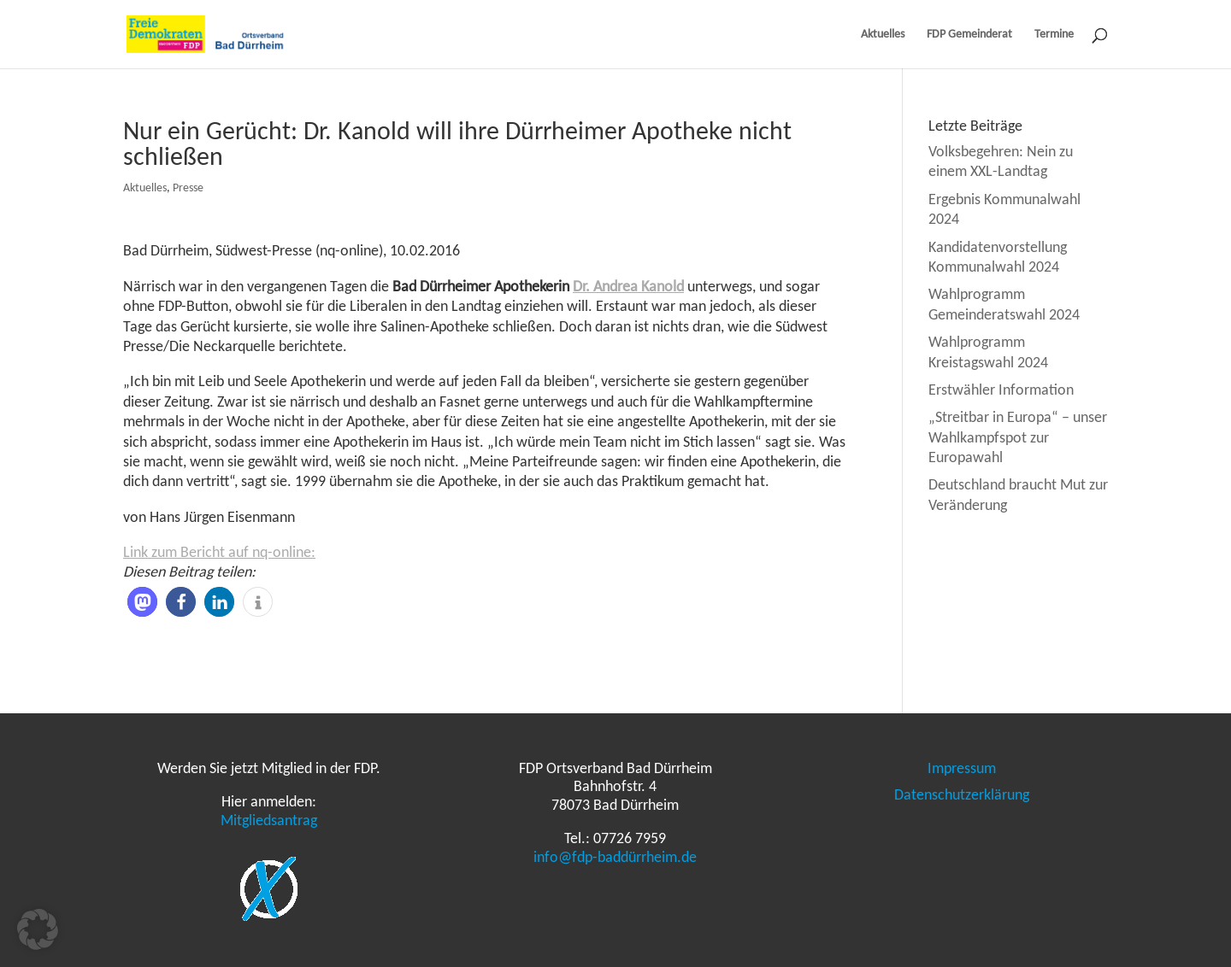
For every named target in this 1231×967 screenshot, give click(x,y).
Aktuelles (882, 34)
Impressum (962, 768)
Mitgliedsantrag (269, 820)
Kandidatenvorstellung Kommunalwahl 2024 (997, 256)
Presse (188, 187)
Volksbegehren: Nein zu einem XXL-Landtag (1000, 161)
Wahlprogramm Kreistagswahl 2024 (988, 351)
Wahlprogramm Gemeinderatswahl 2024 (1004, 303)
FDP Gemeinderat (969, 34)
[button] (142, 602)
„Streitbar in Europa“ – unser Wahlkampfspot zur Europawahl (1017, 436)
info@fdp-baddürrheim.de (615, 856)
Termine (1054, 34)
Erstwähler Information (1001, 389)
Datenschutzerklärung (961, 794)
